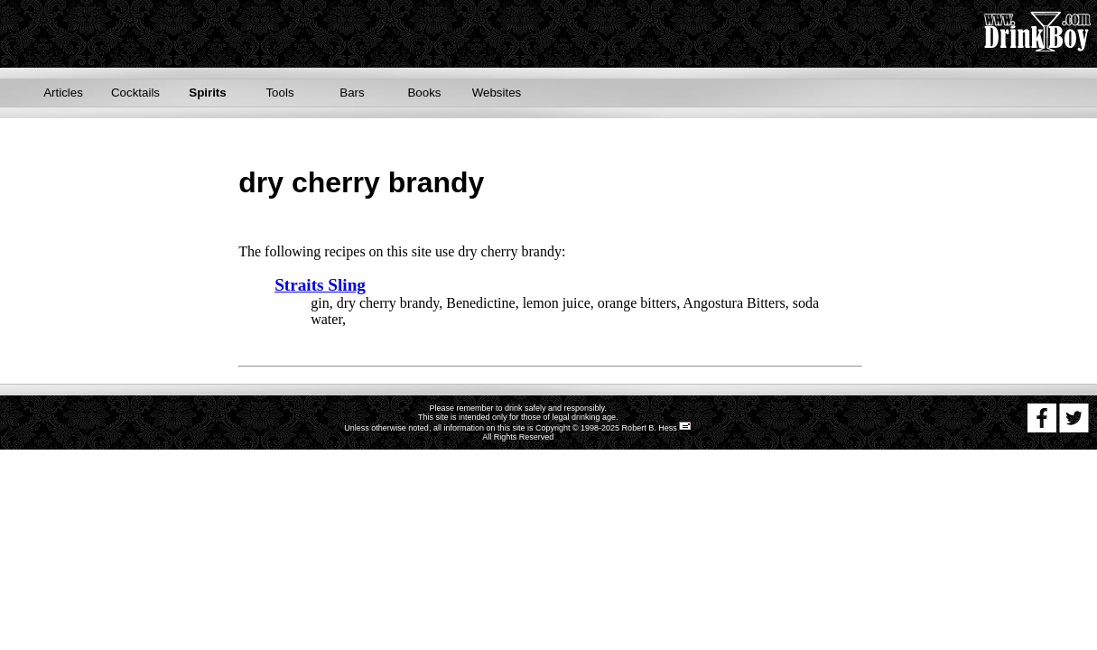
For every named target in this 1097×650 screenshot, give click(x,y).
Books (424, 92)
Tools (279, 92)
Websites (497, 92)
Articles (63, 92)
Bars (351, 92)
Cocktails (135, 92)
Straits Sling (320, 284)
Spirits (207, 92)
